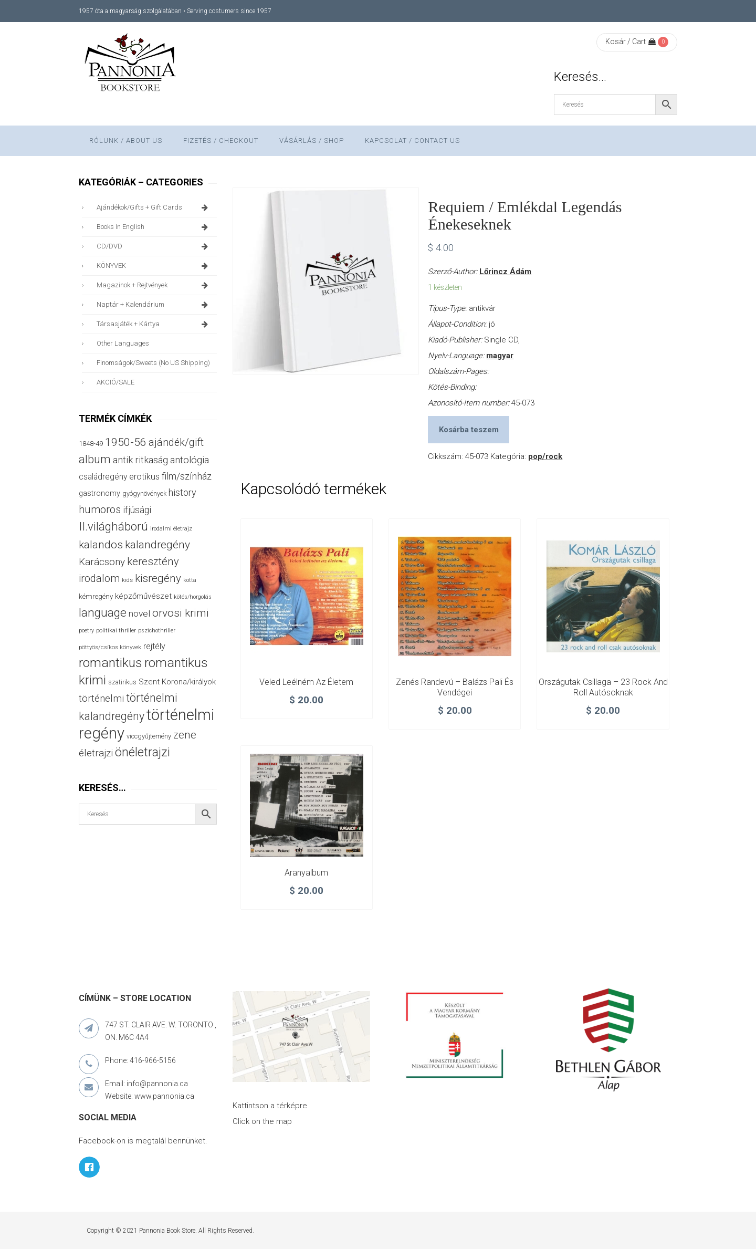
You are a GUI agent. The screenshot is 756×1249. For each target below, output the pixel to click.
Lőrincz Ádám (505, 271)
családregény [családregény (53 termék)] (103, 477)
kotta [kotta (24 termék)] (189, 580)
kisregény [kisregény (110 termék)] (158, 578)
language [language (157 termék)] (103, 613)
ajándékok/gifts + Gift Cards (154, 207)
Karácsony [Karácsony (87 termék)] (102, 562)
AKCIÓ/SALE (115, 382)
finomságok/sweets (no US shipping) (153, 363)
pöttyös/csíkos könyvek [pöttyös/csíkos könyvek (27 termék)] (110, 647)
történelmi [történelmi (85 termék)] (101, 698)
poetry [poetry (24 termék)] (86, 630)
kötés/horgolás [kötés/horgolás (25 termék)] (193, 597)
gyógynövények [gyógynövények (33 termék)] (144, 493)
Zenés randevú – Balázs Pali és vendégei (454, 687)
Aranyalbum (306, 873)
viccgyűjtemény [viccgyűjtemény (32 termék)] (149, 736)
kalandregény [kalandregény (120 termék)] (157, 544)
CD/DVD (154, 246)
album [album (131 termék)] (95, 459)
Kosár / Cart (630, 41)
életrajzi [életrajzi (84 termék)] (96, 753)
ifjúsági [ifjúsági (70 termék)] (137, 510)
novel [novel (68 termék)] (139, 613)
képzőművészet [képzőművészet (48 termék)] (143, 596)
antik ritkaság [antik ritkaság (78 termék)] (140, 459)
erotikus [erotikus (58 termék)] (144, 477)
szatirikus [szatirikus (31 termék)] (122, 682)
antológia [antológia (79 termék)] (189, 459)
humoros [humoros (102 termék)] (100, 509)
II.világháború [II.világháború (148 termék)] (113, 526)
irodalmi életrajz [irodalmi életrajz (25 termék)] (171, 528)
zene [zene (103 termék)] (184, 734)
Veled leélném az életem (306, 682)
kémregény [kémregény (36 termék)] (96, 596)
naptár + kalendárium (154, 304)
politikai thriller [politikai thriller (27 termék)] (116, 630)
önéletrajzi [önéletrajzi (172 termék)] (142, 752)
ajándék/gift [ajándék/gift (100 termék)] (176, 442)
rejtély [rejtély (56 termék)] (154, 646)
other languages (123, 343)
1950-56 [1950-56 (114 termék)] (125, 442)
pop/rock (545, 456)
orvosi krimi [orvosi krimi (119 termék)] (180, 612)
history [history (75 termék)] (182, 492)
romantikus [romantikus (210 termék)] (110, 662)
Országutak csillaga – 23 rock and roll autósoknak (603, 687)
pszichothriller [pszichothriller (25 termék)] (156, 630)
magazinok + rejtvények (154, 285)
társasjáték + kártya (154, 324)
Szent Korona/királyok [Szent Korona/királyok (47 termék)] (177, 681)
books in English (154, 227)
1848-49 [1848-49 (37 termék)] (91, 443)
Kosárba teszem (469, 429)
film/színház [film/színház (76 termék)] (187, 476)
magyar (499, 355)
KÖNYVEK (154, 266)
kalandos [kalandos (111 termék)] (101, 544)
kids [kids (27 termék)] (127, 580)
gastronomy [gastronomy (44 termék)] (99, 493)
